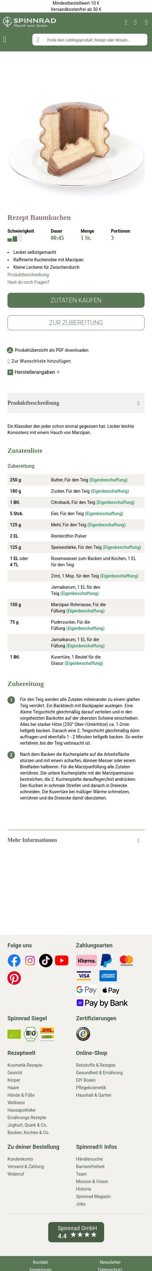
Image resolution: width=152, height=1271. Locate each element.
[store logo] (29, 22)
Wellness (16, 1102)
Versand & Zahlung (25, 1166)
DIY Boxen (86, 1080)
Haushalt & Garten (93, 1095)
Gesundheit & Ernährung (99, 1072)
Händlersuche (89, 1159)
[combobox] (90, 39)
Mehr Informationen (32, 840)
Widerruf (15, 1174)
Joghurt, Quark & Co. (27, 1125)
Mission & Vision (92, 1181)
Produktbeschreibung (28, 274)
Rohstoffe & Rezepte (96, 1065)
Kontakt (40, 1262)
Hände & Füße (21, 1095)
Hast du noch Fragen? (28, 282)
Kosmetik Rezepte (24, 1065)
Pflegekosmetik (91, 1087)
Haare (13, 1087)
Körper (13, 1080)
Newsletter (110, 1262)
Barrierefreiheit (90, 1166)
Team (81, 1174)
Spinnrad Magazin (93, 1196)
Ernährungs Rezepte (26, 1117)
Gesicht (14, 1072)
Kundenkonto (20, 1159)
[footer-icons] (14, 961)
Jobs (81, 1203)
